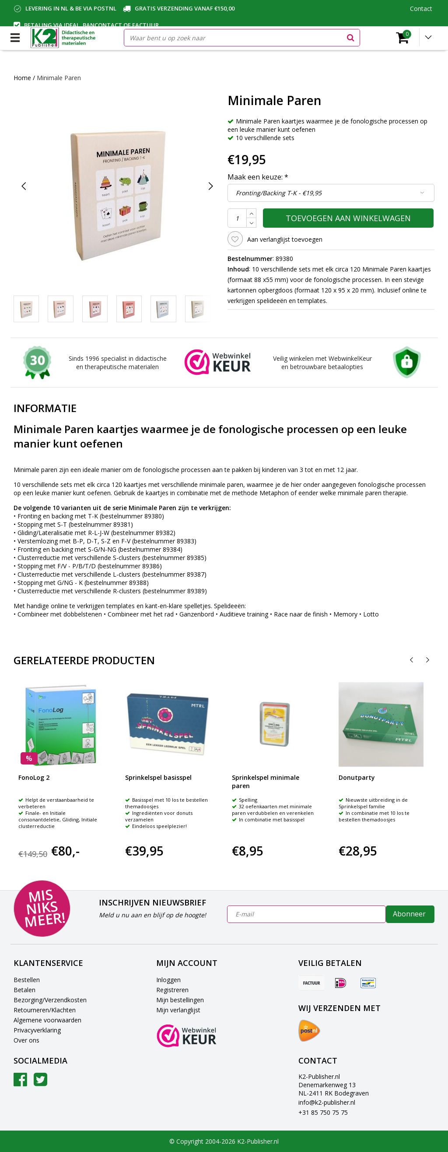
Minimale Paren (59, 78)
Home (22, 78)
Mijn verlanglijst (178, 1010)
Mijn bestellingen (180, 1000)
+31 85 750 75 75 (323, 1112)
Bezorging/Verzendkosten (50, 1000)
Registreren (172, 990)
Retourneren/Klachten (45, 1010)
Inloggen (168, 980)
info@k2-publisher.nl (326, 1102)
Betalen (24, 990)
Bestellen (27, 980)
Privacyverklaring (37, 1030)
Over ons (26, 1040)
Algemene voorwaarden (47, 1020)
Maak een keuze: (258, 177)
